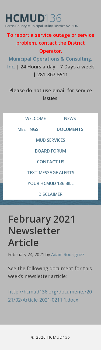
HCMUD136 (41, 21)
